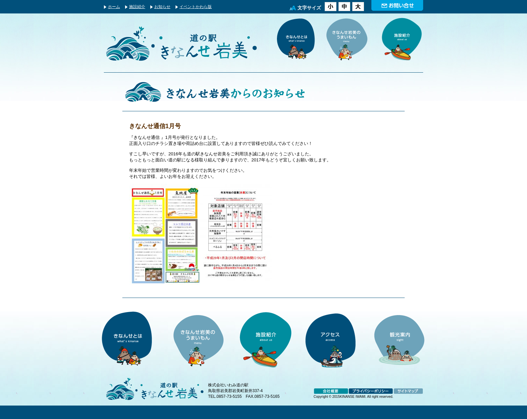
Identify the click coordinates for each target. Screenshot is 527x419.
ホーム (114, 6)
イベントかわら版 (195, 6)
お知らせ (162, 6)
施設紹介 (137, 6)
